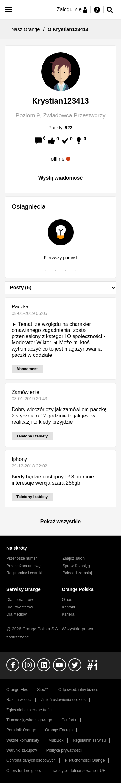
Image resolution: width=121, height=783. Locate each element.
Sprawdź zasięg (76, 566)
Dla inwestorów (19, 607)
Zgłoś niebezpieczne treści (29, 710)
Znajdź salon (74, 558)
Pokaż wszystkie (60, 521)
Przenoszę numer (21, 558)
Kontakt (68, 607)
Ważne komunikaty (22, 740)
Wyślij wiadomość (60, 178)
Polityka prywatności (64, 750)
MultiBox (55, 740)
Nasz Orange (25, 29)
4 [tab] (75, 270)
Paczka (20, 306)
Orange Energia (59, 730)
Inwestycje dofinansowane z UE (77, 770)
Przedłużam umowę (23, 566)
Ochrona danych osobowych (30, 760)
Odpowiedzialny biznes (78, 690)
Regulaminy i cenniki (24, 573)
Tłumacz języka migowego (29, 720)
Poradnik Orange (21, 730)
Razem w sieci (19, 700)
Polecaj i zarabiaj (77, 573)
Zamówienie (25, 392)
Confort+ (68, 720)
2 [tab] (56, 270)
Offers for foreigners (23, 770)
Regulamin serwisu (89, 740)
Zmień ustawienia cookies (63, 700)
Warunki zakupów (21, 750)
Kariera (68, 614)
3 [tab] (65, 270)
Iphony (19, 459)
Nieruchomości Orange (85, 760)
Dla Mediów (16, 614)
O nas (67, 599)
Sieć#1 (43, 690)
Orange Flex (17, 690)
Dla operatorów (19, 599)
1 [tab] (46, 270)
